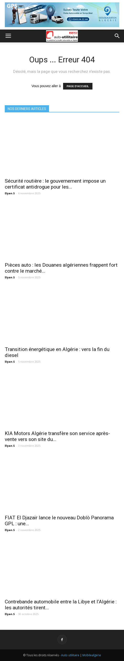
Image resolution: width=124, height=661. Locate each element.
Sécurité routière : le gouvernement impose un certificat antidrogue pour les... (55, 184)
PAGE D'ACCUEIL (78, 86)
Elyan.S (10, 193)
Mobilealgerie (91, 655)
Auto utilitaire (70, 655)
